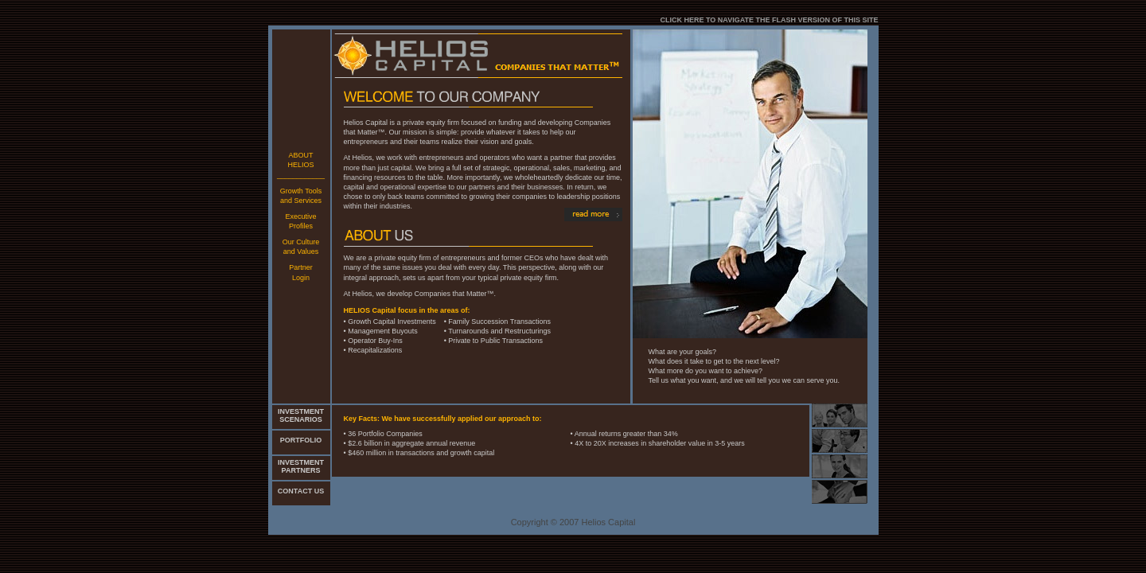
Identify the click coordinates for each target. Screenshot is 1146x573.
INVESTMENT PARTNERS (301, 466)
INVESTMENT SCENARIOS (301, 415)
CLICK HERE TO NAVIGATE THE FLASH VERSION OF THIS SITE (769, 20)
